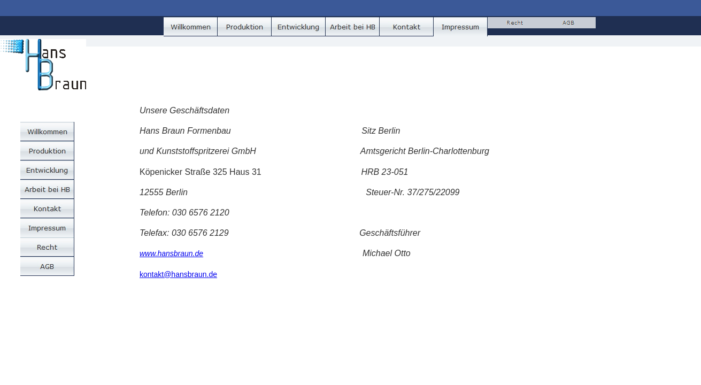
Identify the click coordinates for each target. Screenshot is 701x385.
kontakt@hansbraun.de (178, 274)
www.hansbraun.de (171, 253)
